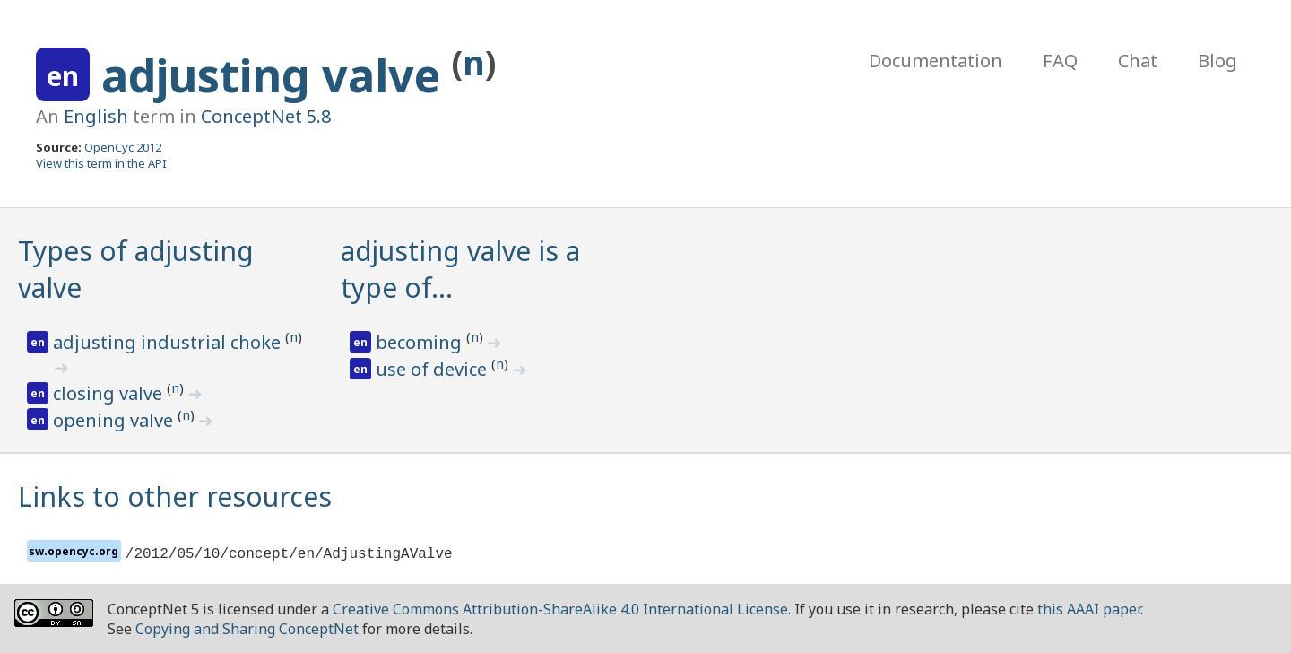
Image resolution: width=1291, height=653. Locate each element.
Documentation (935, 60)
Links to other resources (175, 496)
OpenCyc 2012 (122, 147)
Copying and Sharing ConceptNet (247, 629)
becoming (421, 342)
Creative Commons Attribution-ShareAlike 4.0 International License (560, 609)
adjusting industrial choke (169, 342)
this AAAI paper (1088, 609)
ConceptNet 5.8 (266, 116)
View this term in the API (101, 163)
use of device (433, 369)
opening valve (115, 420)
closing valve (110, 393)
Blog (1217, 60)
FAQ (1060, 60)
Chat (1137, 60)
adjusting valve (276, 75)
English (96, 116)
